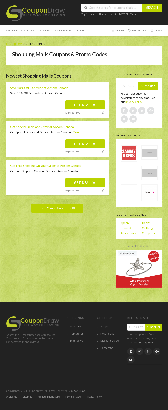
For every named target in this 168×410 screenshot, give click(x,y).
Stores (44, 30)
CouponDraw (77, 391)
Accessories (128, 233)
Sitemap (27, 396)
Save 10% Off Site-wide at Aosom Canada (39, 88)
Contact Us (106, 348)
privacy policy (133, 102)
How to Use (107, 333)
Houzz (102, 14)
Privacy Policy (94, 396)
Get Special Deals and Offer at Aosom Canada (42, 127)
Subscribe (148, 86)
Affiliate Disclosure (49, 396)
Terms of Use (73, 396)
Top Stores (76, 333)
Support (105, 326)
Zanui (133, 14)
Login (156, 30)
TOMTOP (124, 14)
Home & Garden (128, 228)
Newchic (112, 14)
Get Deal (84, 105)
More (76, 132)
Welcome (11, 396)
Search (152, 7)
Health (146, 223)
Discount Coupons (20, 30)
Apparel (125, 223)
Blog (80, 30)
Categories (63, 30)
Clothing (147, 228)
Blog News (76, 340)
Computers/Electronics (150, 233)
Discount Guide (109, 340)
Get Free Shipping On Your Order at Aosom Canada (45, 165)
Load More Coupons (56, 208)
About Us (75, 326)
